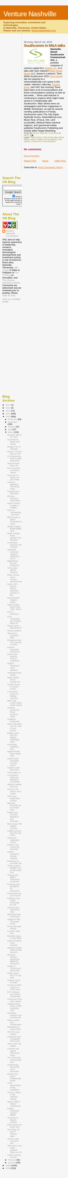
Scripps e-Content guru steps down (14, 968)
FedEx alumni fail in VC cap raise (14, 975)
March (11, 432)
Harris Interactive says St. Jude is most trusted (14, 727)
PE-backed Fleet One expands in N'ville (14, 642)
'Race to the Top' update (14, 1045)
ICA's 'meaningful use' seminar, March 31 (14, 620)
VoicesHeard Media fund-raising (13, 442)
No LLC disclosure (13, 613)
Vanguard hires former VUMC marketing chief (14, 1007)
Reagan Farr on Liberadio (14, 448)
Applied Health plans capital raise (14, 753)
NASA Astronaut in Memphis (14, 915)
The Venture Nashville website (11, 281)
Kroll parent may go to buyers (14, 894)
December (13, 419)
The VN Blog (10, 273)
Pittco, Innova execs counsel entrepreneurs (14, 578)
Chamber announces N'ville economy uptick (13, 712)
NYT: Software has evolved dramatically (13, 994)
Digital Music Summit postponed (13, 563)
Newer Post (30, 160)
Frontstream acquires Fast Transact (14, 545)
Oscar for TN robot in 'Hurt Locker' (14, 791)
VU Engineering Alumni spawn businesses (14, 458)
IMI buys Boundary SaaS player (13, 498)
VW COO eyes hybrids (13, 1033)
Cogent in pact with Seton (13, 769)
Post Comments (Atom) (50, 167)
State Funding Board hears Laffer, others (14, 607)
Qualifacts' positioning (13, 720)
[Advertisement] (20, 327)
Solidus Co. (51, 68)
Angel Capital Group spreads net (13, 679)
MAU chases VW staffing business (14, 826)
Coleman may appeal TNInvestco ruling (13, 1052)
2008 (8, 1168)
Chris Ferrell (56, 76)
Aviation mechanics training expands (13, 855)
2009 (8, 1165)
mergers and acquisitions (46, 139)
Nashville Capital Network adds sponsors (14, 950)
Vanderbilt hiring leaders (14, 674)
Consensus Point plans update (14, 1000)
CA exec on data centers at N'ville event (14, 987)
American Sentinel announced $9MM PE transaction (13, 959)
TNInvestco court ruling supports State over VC (14, 1149)
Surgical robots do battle (13, 981)
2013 (8, 408)
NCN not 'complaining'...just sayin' (14, 512)
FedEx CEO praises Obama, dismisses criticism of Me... (13, 589)
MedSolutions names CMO (14, 1028)
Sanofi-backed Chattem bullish (13, 600)
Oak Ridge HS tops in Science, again (13, 1132)
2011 (8, 413)
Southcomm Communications (43, 141)
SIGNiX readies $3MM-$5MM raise (14, 528)
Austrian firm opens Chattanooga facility (14, 1077)
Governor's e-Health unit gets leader (13, 477)
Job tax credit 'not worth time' (13, 1141)
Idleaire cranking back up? (14, 785)
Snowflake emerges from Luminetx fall (14, 1015)
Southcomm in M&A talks (13, 492)
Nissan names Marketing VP (14, 627)
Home (45, 160)
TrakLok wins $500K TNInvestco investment (13, 878)
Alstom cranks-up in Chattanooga (14, 1022)
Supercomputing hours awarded (14, 943)
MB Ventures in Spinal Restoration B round (14, 520)
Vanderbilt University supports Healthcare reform (13, 554)
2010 (8, 416)
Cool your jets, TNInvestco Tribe (13, 909)
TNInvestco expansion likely (13, 635)
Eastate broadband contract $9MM (13, 1111)
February (12, 1160)
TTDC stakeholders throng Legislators (14, 1086)
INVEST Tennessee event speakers (13, 666)
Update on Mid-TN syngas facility (13, 921)
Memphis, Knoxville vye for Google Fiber (14, 806)
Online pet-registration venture (13, 840)
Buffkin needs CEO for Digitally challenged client (13, 737)
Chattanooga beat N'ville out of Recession (13, 1068)
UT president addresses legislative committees (13, 778)
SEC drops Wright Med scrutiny (13, 798)
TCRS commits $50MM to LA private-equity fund (14, 869)
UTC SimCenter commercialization (14, 1060)
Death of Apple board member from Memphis (14, 536)
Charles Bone (36, 137)
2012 (8, 410)
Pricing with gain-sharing (14, 927)
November (12, 422)
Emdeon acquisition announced (13, 649)
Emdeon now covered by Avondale (13, 847)
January (12, 1162)
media (32, 139)
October (12, 427)
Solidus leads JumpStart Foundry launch (13, 761)
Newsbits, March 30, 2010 (14, 436)
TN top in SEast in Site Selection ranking (14, 1095)
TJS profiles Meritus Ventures (12, 570)
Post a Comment (31, 156)
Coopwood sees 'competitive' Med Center (14, 1039)
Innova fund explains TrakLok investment (13, 657)
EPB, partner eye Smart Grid (14, 1126)
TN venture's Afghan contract (12, 1120)
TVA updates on (14, 772)
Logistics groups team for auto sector (14, 833)
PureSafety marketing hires (12, 746)
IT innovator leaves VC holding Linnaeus (13, 695)
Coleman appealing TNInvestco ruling (13, 485)
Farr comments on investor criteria (13, 470)
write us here (8, 295)
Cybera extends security (14, 1156)
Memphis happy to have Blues (14, 937)
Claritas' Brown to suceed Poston (13, 686)
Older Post (60, 160)
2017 (8, 405)
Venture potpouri (14, 631)
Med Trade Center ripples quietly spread (14, 703)
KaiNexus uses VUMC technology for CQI (13, 901)
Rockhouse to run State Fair (14, 862)
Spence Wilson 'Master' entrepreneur (14, 1104)
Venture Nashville (29, 14)
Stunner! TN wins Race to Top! (14, 452)
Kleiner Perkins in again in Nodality (13, 505)
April (10, 429)
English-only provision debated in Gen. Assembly (13, 816)
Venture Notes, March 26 (13, 464)
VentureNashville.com (43, 30)
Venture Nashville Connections (12, 233)
